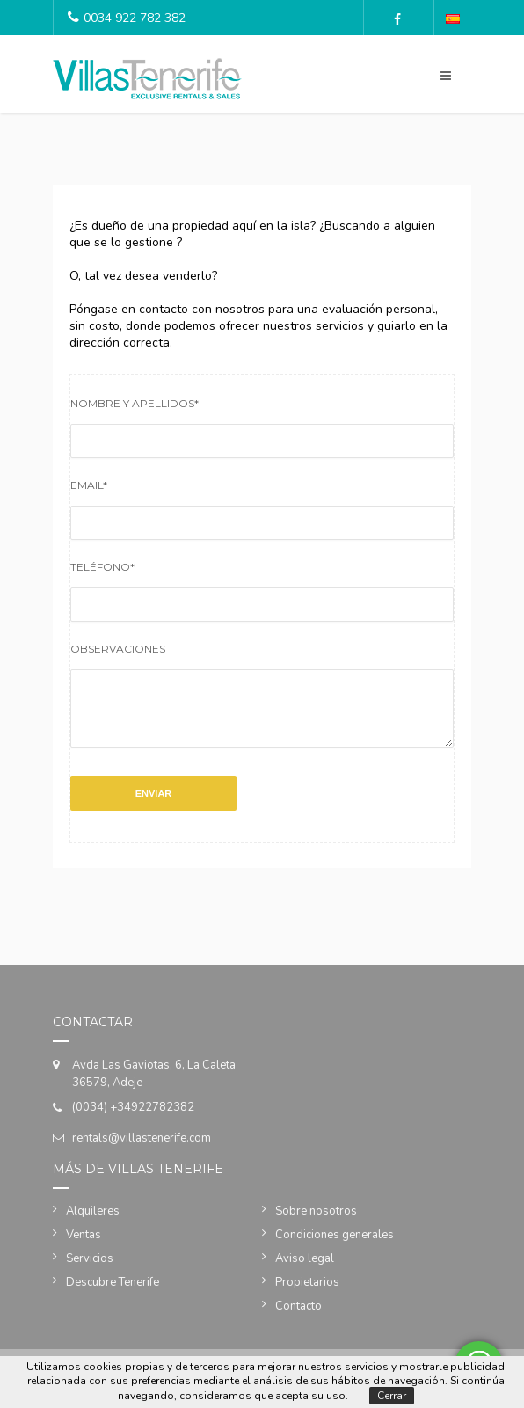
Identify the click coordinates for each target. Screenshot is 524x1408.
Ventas (83, 1248)
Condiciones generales (334, 1248)
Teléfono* (102, 566)
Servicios (89, 1272)
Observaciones (117, 648)
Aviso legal (304, 1272)
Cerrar (391, 1396)
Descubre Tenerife (112, 1295)
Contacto (298, 1319)
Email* (88, 485)
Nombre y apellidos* (134, 403)
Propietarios (307, 1295)
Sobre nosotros (316, 1224)
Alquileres (93, 1224)
